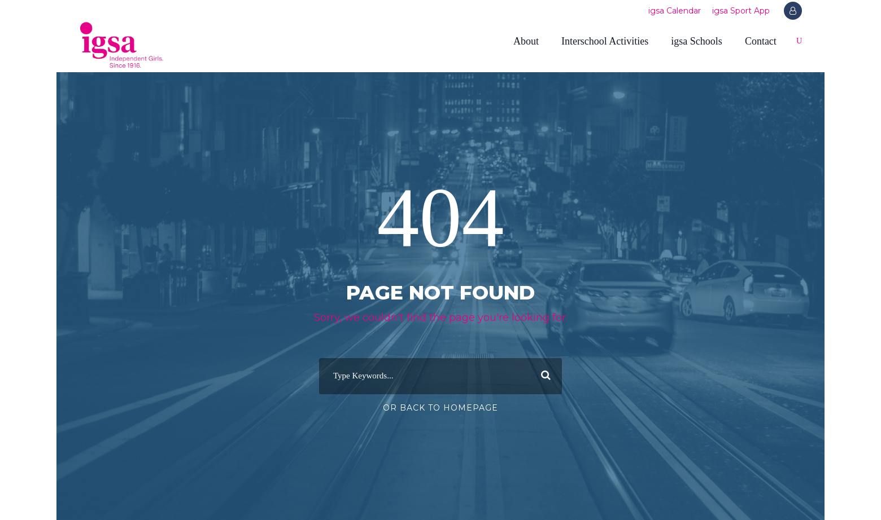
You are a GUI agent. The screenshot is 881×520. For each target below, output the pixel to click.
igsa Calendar (674, 11)
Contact (761, 41)
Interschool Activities (604, 41)
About (526, 41)
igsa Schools (696, 41)
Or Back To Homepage (440, 408)
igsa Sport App (741, 11)
